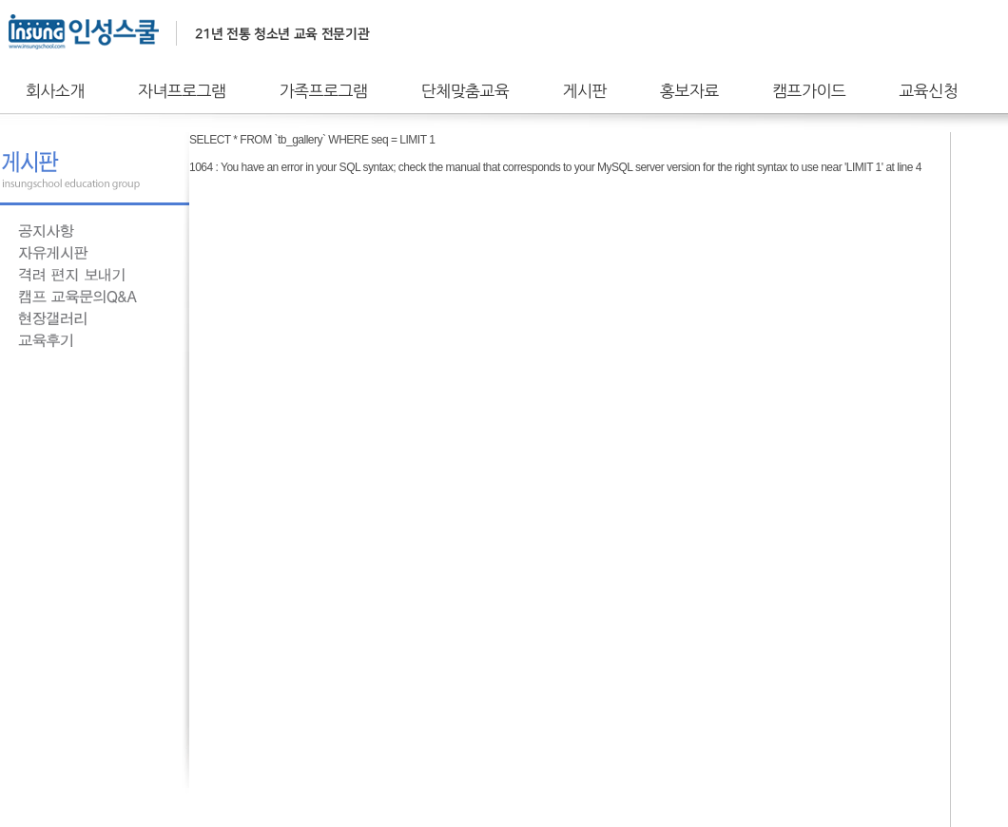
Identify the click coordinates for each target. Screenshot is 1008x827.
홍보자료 (689, 91)
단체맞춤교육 (465, 91)
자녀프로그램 (182, 91)
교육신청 (928, 91)
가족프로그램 (324, 91)
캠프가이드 (808, 91)
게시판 (585, 91)
